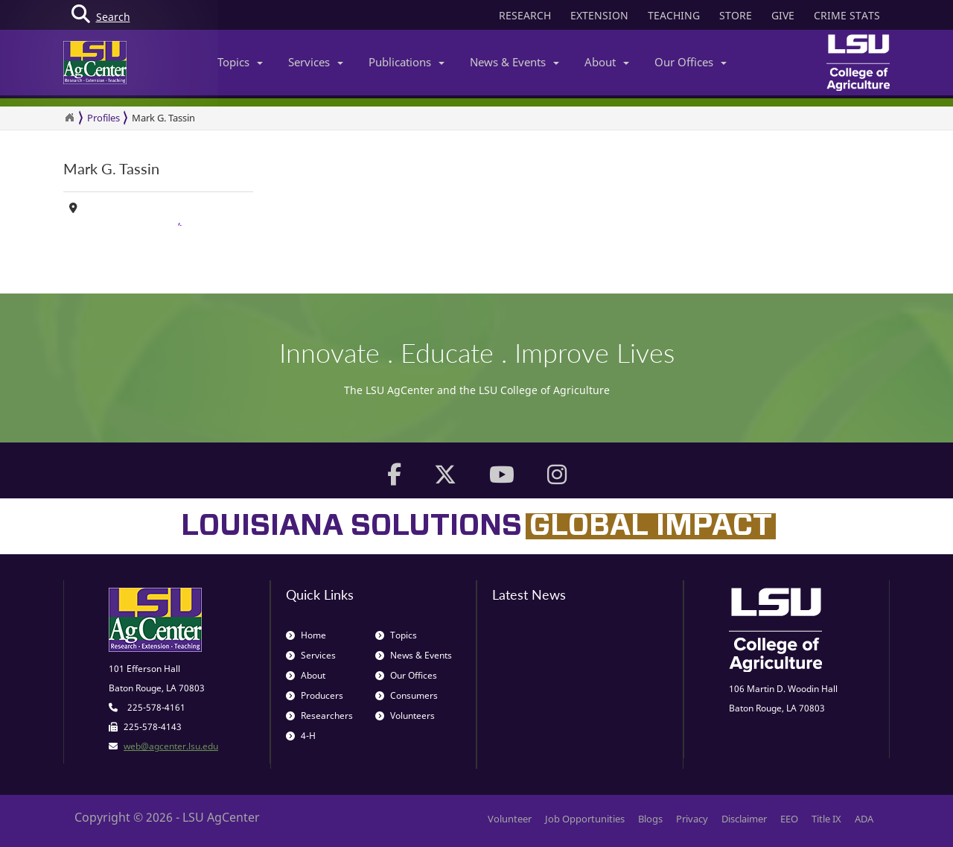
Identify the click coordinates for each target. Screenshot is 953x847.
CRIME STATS (847, 15)
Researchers (319, 715)
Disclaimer (744, 818)
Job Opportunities (585, 818)
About (606, 61)
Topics (240, 61)
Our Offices (690, 61)
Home (306, 635)
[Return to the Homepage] (69, 118)
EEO (789, 818)
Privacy (692, 818)
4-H (301, 735)
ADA (864, 818)
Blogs (650, 818)
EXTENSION (599, 15)
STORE (735, 15)
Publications (406, 61)
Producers (314, 695)
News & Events (514, 61)
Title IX (826, 818)
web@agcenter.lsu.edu (171, 746)
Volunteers (405, 715)
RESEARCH (525, 15)
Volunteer (510, 818)
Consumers (406, 695)
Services (315, 61)
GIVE (782, 15)
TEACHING (674, 15)
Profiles (103, 117)
